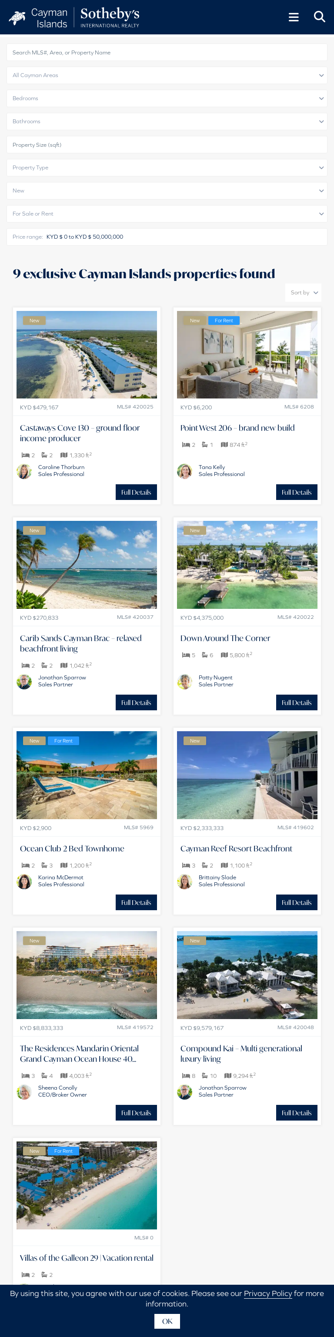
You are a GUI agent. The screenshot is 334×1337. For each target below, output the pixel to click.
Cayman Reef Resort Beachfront (236, 848)
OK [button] (167, 1321)
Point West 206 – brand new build (237, 427)
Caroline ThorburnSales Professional (61, 470)
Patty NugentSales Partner (216, 681)
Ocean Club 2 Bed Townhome (72, 848)
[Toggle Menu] (293, 17)
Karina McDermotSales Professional (61, 881)
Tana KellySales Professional (222, 470)
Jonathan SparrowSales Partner (62, 681)
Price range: (28, 236)
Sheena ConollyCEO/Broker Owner (62, 1091)
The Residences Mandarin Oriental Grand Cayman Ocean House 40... (79, 1053)
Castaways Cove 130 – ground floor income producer (80, 432)
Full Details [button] (136, 492)
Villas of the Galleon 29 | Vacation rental (87, 1258)
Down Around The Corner (225, 638)
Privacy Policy (268, 1293)
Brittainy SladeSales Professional (222, 881)
